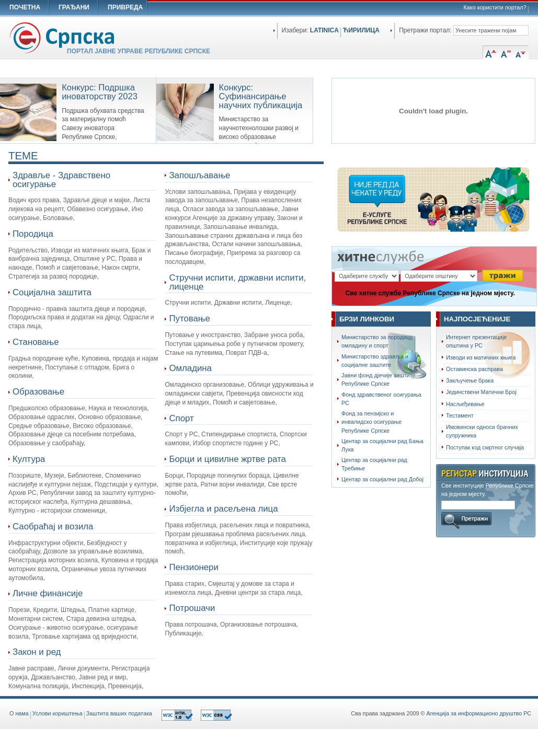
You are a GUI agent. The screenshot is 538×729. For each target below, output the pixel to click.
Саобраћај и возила (53, 526)
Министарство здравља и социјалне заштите (374, 360)
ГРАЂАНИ (74, 7)
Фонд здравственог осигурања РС (381, 398)
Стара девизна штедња (100, 618)
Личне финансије (48, 593)
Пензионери (193, 567)
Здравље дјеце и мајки (96, 200)
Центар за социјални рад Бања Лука (382, 445)
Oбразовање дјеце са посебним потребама (71, 434)
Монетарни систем (35, 618)
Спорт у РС (181, 434)
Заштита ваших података (119, 713)
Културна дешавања (101, 501)
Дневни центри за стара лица (258, 592)
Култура (29, 459)
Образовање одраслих (41, 417)
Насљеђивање (465, 404)
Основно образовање (109, 417)
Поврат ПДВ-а (246, 352)
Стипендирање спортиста (238, 434)
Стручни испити (188, 302)
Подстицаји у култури (126, 484)
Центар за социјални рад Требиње (374, 464)
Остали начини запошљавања (256, 244)
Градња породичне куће (43, 358)
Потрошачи (192, 608)
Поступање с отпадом (77, 367)
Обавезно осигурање (97, 209)
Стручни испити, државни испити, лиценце (237, 282)
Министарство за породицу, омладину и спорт (377, 341)
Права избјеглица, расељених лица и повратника (236, 525)
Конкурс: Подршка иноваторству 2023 (100, 92)
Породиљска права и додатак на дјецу (64, 317)
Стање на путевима (193, 352)
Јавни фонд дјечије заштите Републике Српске (378, 379)
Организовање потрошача (258, 624)
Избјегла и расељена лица (223, 509)
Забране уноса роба (273, 335)
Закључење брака (470, 380)
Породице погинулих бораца (228, 475)
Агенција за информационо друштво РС (478, 713)
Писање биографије (194, 253)
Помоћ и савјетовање (67, 267)
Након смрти (120, 267)
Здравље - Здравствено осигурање (61, 179)
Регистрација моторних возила (53, 560)
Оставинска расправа (474, 369)
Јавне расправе (31, 668)
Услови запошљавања (197, 191)
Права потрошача (190, 624)
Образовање (38, 392)
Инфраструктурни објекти (45, 543)
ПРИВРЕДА (125, 7)
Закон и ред (37, 652)
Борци (174, 475)
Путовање (189, 318)
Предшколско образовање (46, 408)
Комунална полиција (38, 686)
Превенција (124, 686)
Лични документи (83, 668)
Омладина (190, 368)
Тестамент (460, 415)
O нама (19, 713)
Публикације (183, 633)
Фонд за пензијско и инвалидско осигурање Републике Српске (371, 421)
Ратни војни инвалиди (232, 484)
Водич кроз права (34, 200)
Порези (19, 610)
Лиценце (277, 302)
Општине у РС (94, 258)
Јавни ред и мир (103, 677)
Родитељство (28, 250)
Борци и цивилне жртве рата (227, 459)
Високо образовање (102, 426)
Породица (33, 234)
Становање (36, 342)
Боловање (58, 218)
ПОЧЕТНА (24, 7)
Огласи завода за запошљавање (230, 209)
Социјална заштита (52, 292)
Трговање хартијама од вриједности (84, 636)
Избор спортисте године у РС (235, 443)
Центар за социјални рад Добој (382, 479)
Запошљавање (199, 175)
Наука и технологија (117, 408)
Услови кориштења (57, 713)
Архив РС (22, 492)
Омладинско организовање (204, 384)
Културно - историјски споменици (56, 510)
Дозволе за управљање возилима (92, 551)
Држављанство (53, 677)
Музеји (54, 475)
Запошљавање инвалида (240, 226)
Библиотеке (84, 475)
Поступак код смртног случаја (485, 447)
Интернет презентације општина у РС (476, 341)
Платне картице (111, 610)
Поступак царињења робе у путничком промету (233, 344)
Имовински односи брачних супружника (482, 431)
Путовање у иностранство (203, 335)
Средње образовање (39, 426)
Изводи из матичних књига (90, 250)
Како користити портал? (495, 7)
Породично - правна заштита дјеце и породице (76, 309)
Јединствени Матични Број (481, 392)
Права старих (184, 583)
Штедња (73, 610)
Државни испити (238, 302)
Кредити (45, 610)
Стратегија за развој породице (52, 276)
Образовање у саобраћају (46, 443)
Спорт (181, 418)
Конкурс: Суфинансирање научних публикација (261, 96)
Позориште (24, 475)
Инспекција (88, 686)
